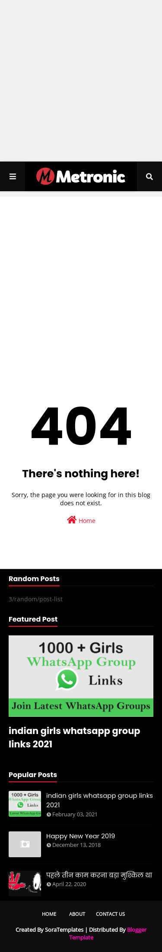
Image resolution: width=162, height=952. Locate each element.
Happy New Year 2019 (80, 835)
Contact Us (110, 914)
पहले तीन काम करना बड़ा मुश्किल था (99, 875)
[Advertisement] (81, 81)
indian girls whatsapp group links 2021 (74, 737)
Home (81, 520)
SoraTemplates (64, 929)
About (77, 914)
